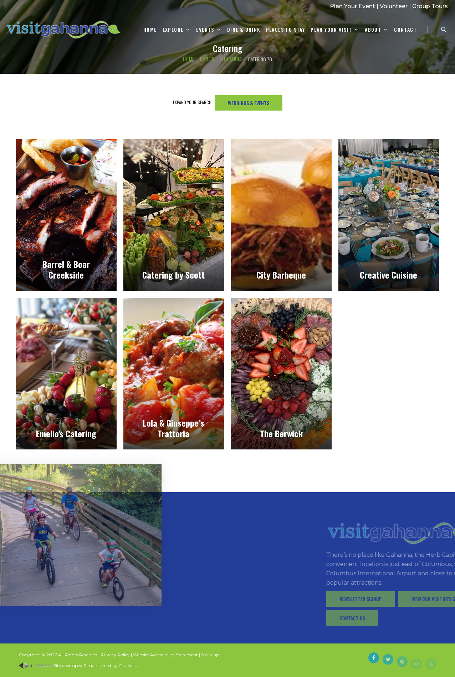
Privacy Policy (115, 654)
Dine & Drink (243, 30)
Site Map (210, 654)
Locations (232, 58)
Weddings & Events (248, 103)
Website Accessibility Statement (165, 654)
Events (205, 30)
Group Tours (430, 6)
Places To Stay (285, 30)
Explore (173, 30)
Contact (405, 30)
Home (150, 30)
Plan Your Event (352, 6)
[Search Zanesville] (444, 30)
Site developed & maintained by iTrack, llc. (79, 665)
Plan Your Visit (331, 30)
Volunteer (394, 6)
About (373, 30)
